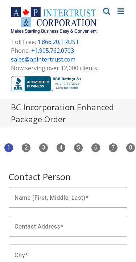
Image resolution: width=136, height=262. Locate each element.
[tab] (8, 151)
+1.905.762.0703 (52, 51)
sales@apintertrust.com (43, 59)
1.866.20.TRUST (58, 42)
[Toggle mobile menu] (121, 11)
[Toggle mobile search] (106, 11)
